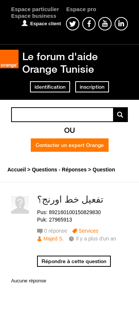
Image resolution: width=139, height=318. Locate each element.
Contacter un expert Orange (70, 145)
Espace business (33, 16)
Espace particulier (35, 9)
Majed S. (53, 239)
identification (50, 86)
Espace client (45, 23)
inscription (92, 86)
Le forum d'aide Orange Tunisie (60, 62)
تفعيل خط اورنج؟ (70, 199)
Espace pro (81, 9)
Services (89, 231)
